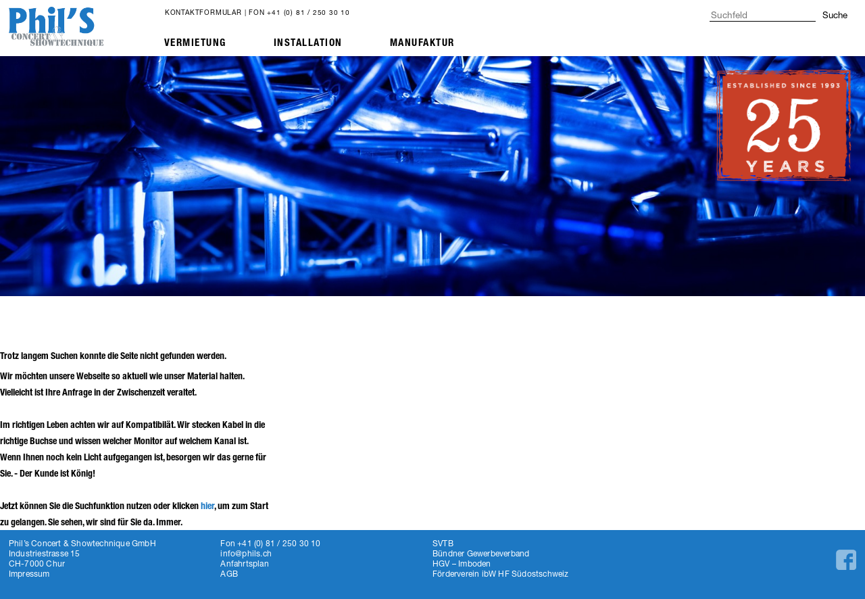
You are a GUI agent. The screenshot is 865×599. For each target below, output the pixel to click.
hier (207, 506)
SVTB (442, 543)
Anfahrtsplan (244, 563)
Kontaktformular (203, 12)
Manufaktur (422, 43)
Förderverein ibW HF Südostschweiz (500, 574)
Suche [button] (834, 14)
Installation (308, 43)
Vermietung (195, 43)
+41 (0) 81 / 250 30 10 (308, 12)
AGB (229, 574)
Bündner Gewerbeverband (480, 553)
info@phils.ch (246, 553)
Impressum (29, 574)
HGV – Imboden (461, 563)
